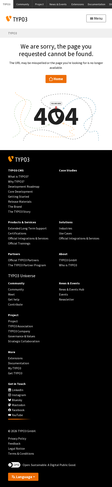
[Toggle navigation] (96, 18)
